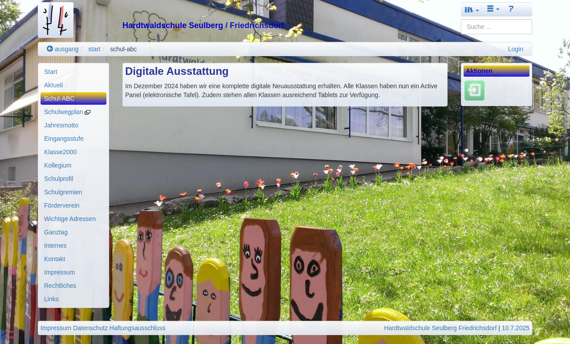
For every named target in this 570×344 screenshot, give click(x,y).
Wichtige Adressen (70, 218)
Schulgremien (63, 192)
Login (515, 49)
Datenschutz (90, 328)
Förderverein (61, 205)
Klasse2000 (60, 152)
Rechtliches (60, 285)
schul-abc (123, 49)
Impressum (59, 272)
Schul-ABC (59, 98)
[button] (472, 9)
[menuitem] (73, 72)
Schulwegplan (67, 111)
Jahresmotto (61, 125)
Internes (55, 245)
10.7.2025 (515, 328)
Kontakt (54, 258)
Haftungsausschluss (137, 328)
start (94, 49)
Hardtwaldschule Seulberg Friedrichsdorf (440, 328)
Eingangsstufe (64, 138)
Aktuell (53, 85)
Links (51, 299)
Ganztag (56, 232)
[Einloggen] (474, 90)
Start (50, 71)
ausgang (63, 49)
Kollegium (57, 165)
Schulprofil (58, 178)
